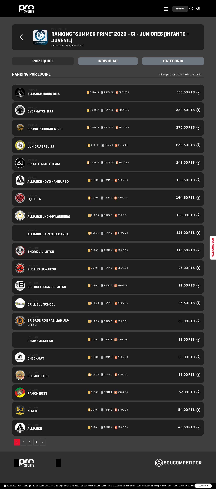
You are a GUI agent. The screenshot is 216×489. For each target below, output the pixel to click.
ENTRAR (180, 9)
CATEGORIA (173, 61)
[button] (191, 8)
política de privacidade (168, 486)
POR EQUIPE (43, 61)
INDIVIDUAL (108, 61)
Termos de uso (187, 486)
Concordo (203, 486)
